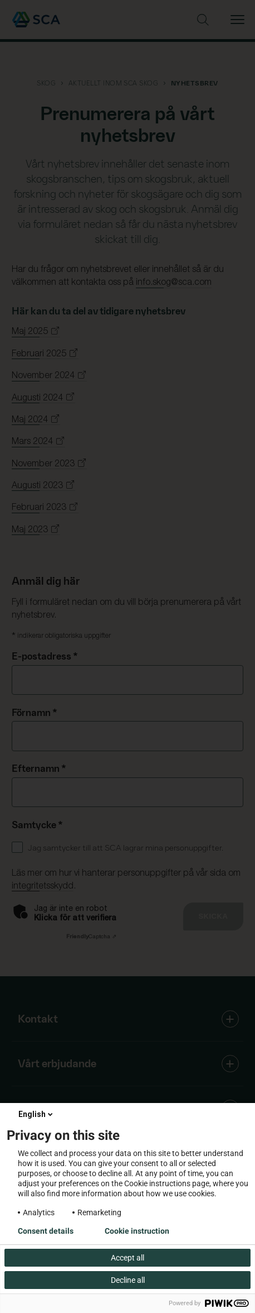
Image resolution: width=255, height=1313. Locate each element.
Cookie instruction (137, 1230)
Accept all (127, 1257)
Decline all (128, 1280)
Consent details (45, 1230)
